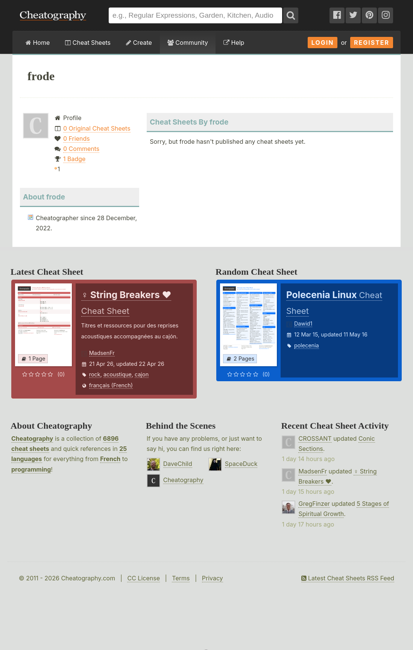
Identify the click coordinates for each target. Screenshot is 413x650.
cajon (142, 374)
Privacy (212, 578)
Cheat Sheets (88, 42)
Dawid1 (303, 323)
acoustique (117, 374)
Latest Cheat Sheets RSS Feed (347, 578)
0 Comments (81, 148)
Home (38, 42)
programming (31, 469)
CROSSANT (314, 438)
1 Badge (74, 159)
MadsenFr (102, 353)
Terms (181, 578)
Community (187, 42)
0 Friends (76, 138)
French (110, 459)
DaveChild (177, 463)
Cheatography (32, 438)
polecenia (306, 345)
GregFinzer (314, 503)
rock (94, 374)
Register (371, 42)
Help (233, 42)
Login (322, 42)
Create (139, 42)
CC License (143, 578)
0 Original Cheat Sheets (97, 128)
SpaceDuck (241, 463)
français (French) (111, 385)
